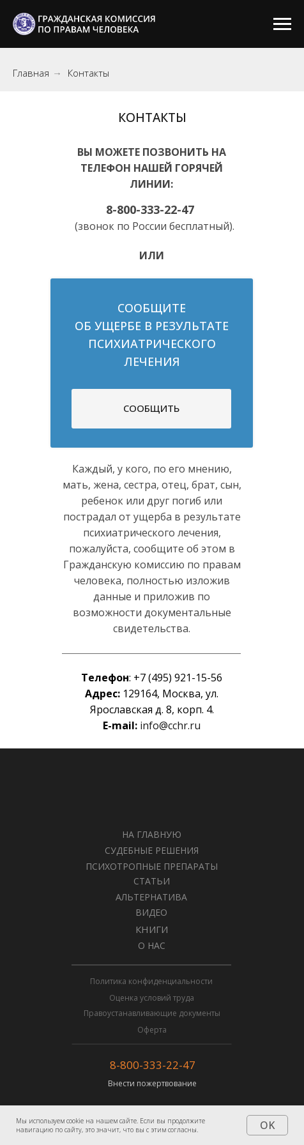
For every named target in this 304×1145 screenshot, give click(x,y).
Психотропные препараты (152, 866)
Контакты (88, 73)
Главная (31, 73)
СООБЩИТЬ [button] (151, 408)
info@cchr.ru (170, 725)
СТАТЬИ (151, 881)
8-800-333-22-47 (152, 1065)
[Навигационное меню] (282, 24)
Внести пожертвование (152, 1083)
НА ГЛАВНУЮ (151, 834)
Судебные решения (152, 850)
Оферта (152, 1029)
